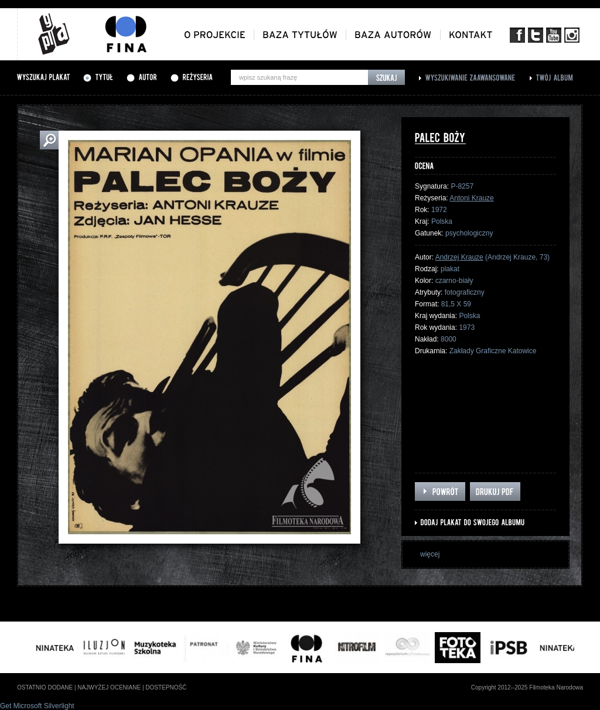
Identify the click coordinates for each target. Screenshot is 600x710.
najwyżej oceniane (109, 687)
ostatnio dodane (45, 687)
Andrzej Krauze (459, 257)
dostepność (165, 687)
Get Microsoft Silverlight (37, 706)
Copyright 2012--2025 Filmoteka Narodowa (527, 687)
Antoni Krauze (471, 198)
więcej (429, 554)
